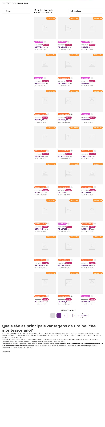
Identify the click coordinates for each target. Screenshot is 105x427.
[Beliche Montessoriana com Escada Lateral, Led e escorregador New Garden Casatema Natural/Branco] (45, 288)
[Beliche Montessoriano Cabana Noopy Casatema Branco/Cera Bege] (45, 216)
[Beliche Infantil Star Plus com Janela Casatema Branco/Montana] (45, 70)
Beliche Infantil (23, 3)
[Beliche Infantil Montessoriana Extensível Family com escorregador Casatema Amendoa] (92, 252)
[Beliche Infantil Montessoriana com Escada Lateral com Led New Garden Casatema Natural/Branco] (92, 143)
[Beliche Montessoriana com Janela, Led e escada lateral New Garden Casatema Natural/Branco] (68, 106)
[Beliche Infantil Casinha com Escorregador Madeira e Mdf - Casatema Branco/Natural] (68, 70)
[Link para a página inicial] (3, 3)
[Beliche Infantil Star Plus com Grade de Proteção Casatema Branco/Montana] (45, 34)
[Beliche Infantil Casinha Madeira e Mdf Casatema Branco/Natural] (45, 143)
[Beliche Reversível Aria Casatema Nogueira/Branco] (45, 106)
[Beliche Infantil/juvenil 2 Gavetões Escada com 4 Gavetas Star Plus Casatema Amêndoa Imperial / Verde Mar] (92, 70)
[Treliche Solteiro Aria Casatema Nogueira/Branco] (92, 216)
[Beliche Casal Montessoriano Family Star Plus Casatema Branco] (68, 216)
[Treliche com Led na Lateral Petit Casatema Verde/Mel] (92, 179)
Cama (15, 3)
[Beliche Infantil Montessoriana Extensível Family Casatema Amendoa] (45, 179)
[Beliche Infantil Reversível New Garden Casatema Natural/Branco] (68, 252)
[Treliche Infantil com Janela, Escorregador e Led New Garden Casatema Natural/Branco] (68, 288)
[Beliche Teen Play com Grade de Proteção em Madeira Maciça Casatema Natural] (68, 179)
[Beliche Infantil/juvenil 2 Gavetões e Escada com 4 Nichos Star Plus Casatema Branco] (92, 34)
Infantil (9, 3)
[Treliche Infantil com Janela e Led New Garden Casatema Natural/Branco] (68, 143)
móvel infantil (61, 342)
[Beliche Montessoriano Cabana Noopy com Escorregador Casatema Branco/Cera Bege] (45, 252)
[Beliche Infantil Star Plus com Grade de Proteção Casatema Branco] (92, 106)
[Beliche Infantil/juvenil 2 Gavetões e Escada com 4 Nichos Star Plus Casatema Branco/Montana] (68, 34)
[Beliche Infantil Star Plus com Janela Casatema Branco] (92, 288)
